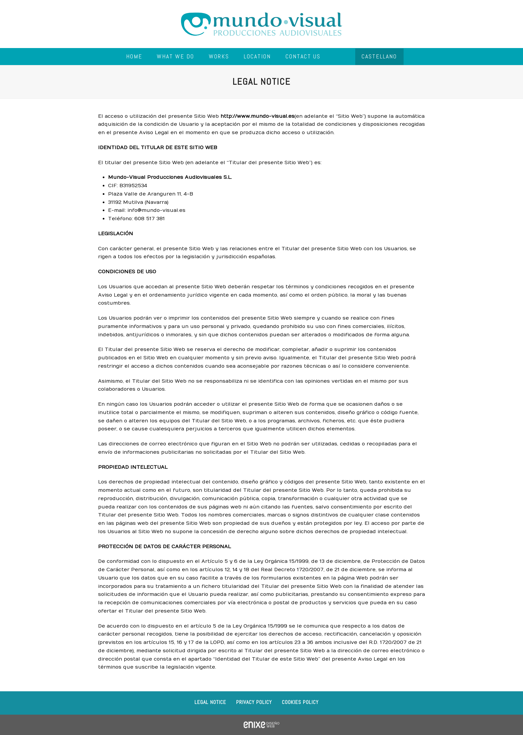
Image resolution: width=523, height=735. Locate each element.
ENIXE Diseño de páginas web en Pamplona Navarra (261, 724)
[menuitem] (379, 56)
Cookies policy (300, 702)
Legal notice (210, 702)
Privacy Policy (254, 702)
